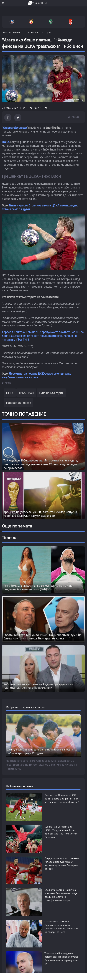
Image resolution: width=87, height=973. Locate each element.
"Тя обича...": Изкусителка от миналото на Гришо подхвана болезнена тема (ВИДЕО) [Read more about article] (38, 587)
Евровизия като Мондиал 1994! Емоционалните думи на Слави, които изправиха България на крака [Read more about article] (42, 636)
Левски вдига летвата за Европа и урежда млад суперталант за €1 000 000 (59, 962)
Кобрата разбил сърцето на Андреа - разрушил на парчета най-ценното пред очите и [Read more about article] (38, 685)
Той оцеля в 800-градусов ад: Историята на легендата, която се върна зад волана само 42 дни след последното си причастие (42, 464)
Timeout (10, 537)
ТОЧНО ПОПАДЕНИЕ (24, 414)
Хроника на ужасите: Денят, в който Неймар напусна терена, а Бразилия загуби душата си (40, 514)
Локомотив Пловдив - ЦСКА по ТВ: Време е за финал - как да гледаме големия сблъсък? (61, 798)
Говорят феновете (15, 127)
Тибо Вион (26, 393)
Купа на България (51, 393)
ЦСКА (6, 142)
